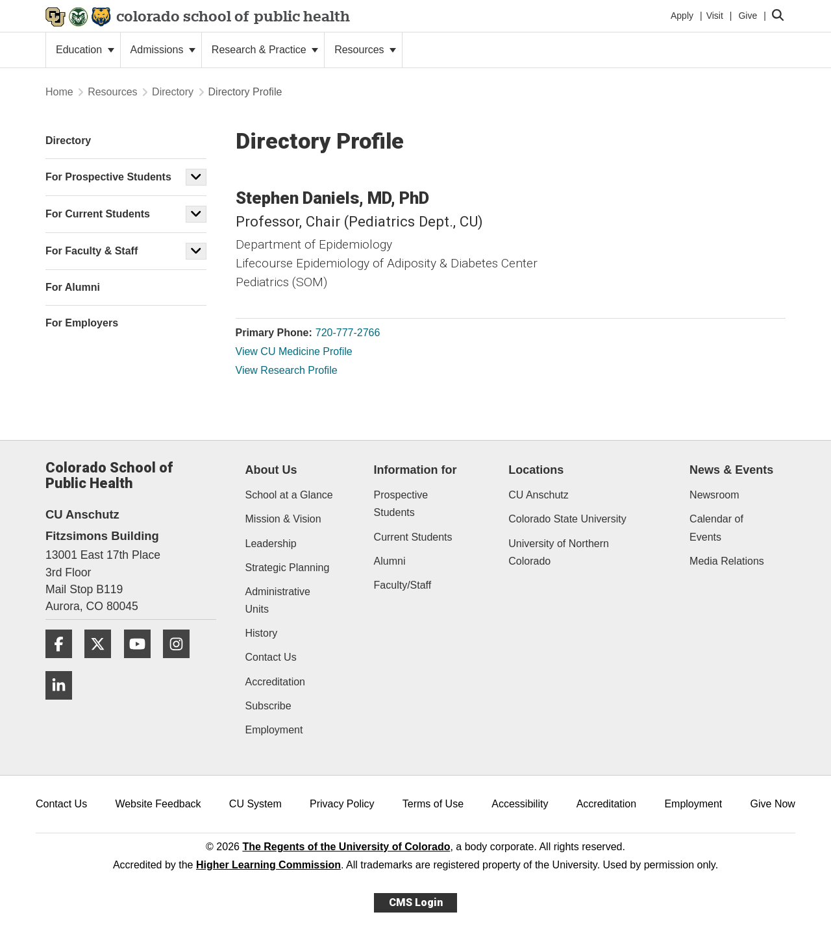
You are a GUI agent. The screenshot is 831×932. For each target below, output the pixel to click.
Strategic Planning (287, 567)
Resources (365, 49)
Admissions (162, 49)
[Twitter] (102, 662)
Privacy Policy (342, 803)
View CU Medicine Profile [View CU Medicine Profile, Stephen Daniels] (294, 351)
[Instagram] (181, 662)
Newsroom (714, 494)
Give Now (772, 803)
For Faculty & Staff (91, 250)
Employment (274, 729)
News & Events (731, 469)
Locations (536, 469)
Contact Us (271, 657)
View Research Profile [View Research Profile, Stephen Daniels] (287, 370)
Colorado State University (567, 518)
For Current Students (97, 213)
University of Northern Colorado (558, 552)
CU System (255, 803)
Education (85, 49)
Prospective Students (401, 503)
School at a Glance (289, 494)
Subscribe (268, 705)
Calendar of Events (716, 527)
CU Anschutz (538, 494)
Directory (172, 91)
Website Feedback (158, 803)
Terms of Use (433, 803)
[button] (196, 177)
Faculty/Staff (403, 585)
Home (59, 91)
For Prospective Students (108, 176)
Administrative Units (277, 600)
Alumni (390, 561)
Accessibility (519, 803)
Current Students (413, 537)
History (261, 633)
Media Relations (726, 561)
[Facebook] (63, 662)
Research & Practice (265, 49)
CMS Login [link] (416, 902)
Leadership (271, 543)
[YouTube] (142, 662)
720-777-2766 (348, 332)
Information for (415, 469)
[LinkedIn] (63, 704)
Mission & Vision (283, 518)
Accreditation (275, 681)
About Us (271, 469)
